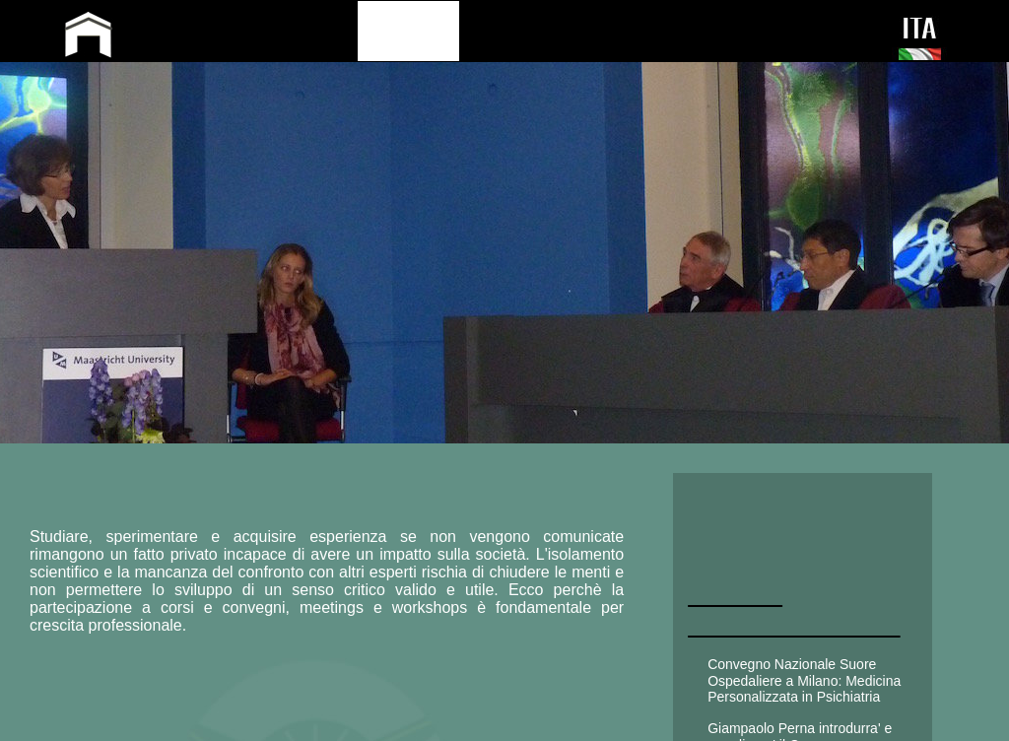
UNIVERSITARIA (791, 549)
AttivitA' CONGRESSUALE (794, 609)
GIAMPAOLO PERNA (259, 37)
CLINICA (742, 503)
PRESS (660, 30)
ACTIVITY (408, 30)
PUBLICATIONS (540, 30)
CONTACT (756, 30)
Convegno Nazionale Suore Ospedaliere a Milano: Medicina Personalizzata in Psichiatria (804, 680)
